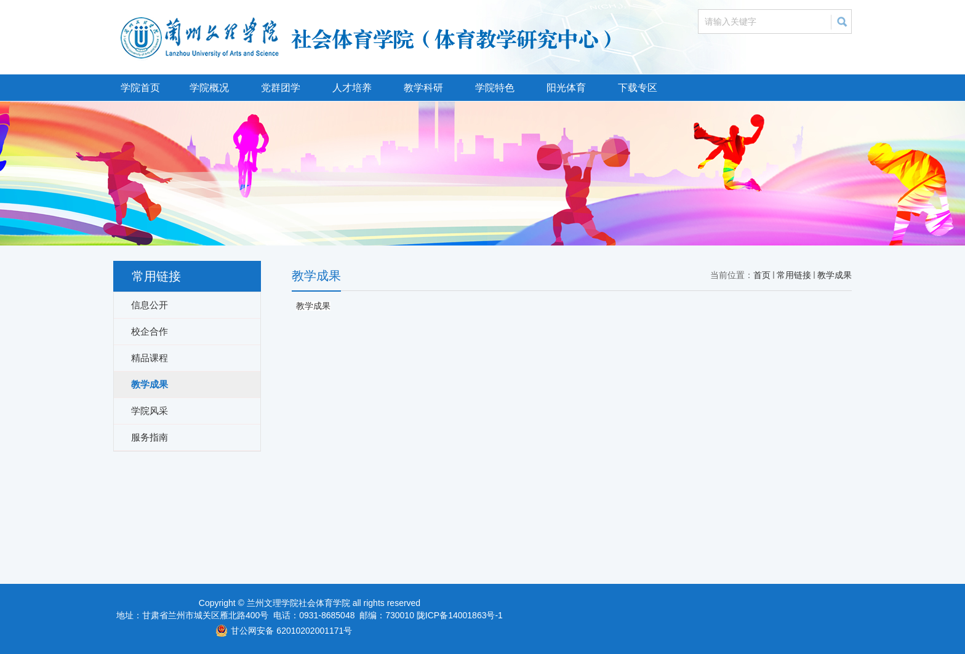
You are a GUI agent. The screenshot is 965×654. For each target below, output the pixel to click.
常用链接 (794, 275)
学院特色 (495, 87)
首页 (762, 275)
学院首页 (140, 87)
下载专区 (637, 87)
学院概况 (209, 87)
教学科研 (423, 87)
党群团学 (280, 87)
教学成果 (834, 275)
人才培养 (352, 87)
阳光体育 (566, 87)
